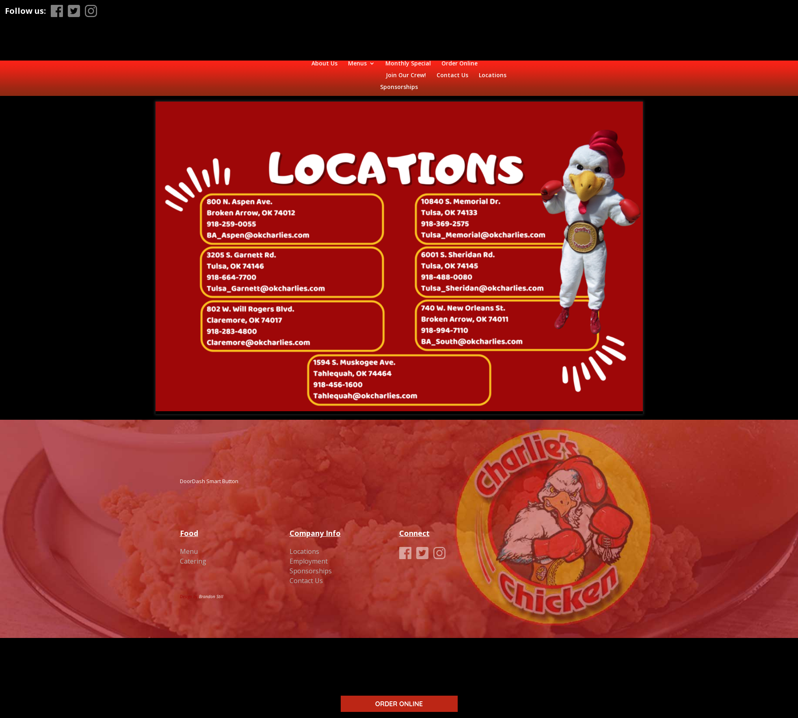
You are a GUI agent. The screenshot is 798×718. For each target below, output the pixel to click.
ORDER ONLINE (399, 704)
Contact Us (540, 70)
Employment (309, 555)
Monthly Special (292, 70)
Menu (189, 545)
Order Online (343, 70)
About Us (208, 70)
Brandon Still (211, 591)
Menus (241, 70)
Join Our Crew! (494, 70)
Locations (580, 70)
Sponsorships (399, 81)
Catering (193, 555)
